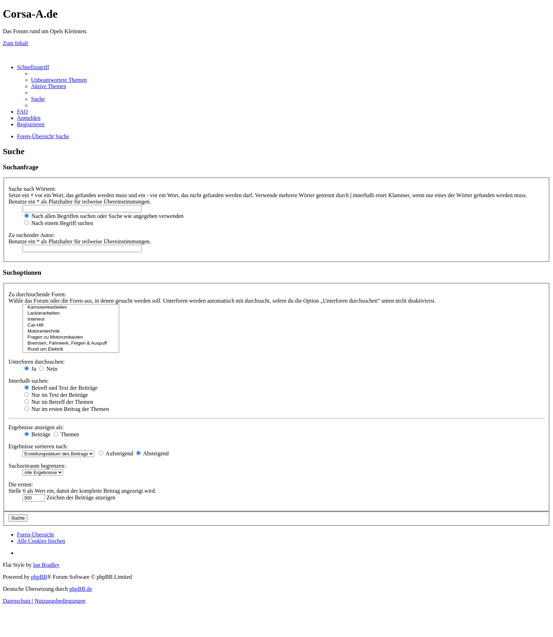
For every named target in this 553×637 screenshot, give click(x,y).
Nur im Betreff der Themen (58, 402)
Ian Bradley (46, 565)
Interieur (71, 319)
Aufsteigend (116, 453)
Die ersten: (20, 484)
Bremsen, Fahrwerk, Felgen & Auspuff (71, 343)
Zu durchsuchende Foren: (37, 294)
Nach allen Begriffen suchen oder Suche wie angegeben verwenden (104, 216)
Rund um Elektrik (71, 349)
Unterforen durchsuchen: (36, 362)
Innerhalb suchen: (28, 381)
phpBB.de (80, 589)
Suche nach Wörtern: (32, 189)
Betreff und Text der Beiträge (61, 388)
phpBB (39, 577)
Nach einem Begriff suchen (58, 223)
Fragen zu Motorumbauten (71, 337)
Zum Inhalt (15, 43)
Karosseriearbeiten (71, 307)
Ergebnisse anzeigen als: (36, 427)
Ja (30, 369)
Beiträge (37, 434)
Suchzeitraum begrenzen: (37, 466)
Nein (48, 369)
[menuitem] (59, 80)
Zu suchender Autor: (31, 235)
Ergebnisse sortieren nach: (38, 446)
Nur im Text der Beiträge (56, 395)
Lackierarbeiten (71, 313)
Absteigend (152, 453)
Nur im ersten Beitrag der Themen (66, 409)
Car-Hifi (71, 325)
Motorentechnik (71, 331)
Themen (66, 434)
